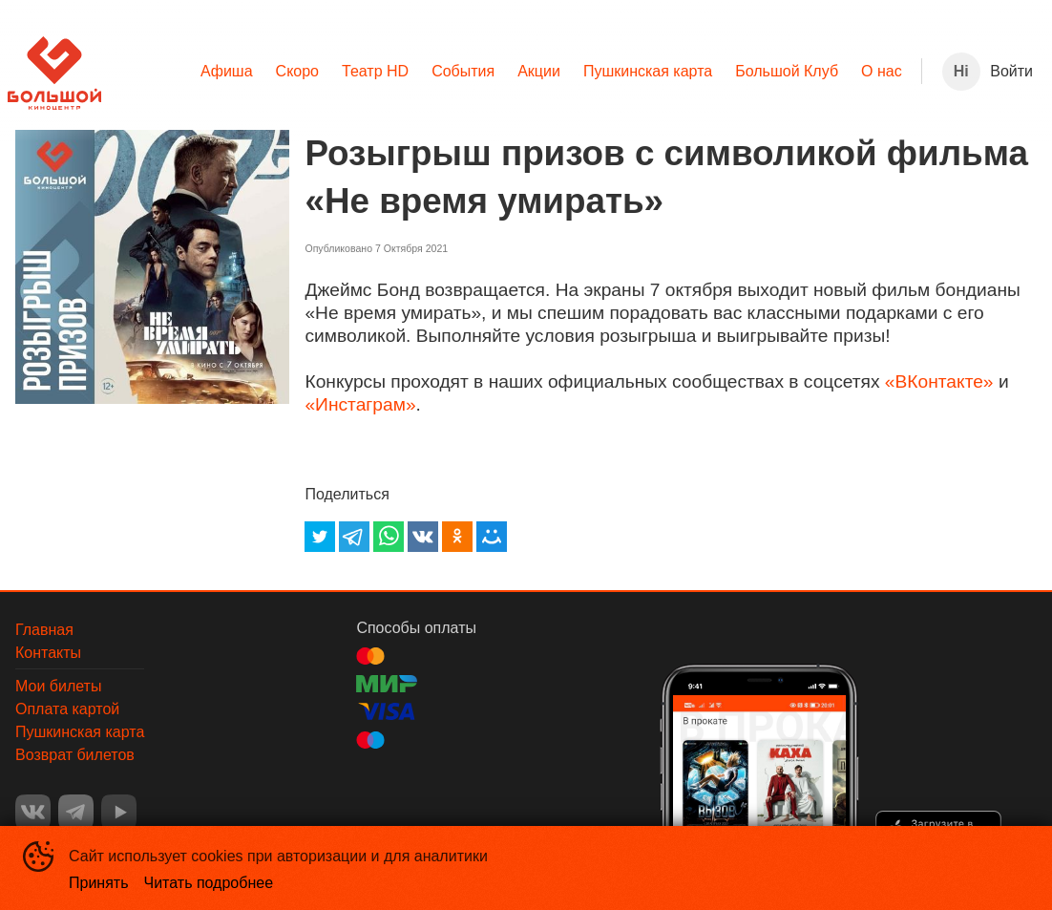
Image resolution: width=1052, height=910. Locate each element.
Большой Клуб (786, 71)
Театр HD (375, 71)
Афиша (226, 71)
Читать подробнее (209, 883)
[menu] (511, 71)
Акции (538, 71)
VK (33, 812)
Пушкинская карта (647, 71)
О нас (881, 71)
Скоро (297, 71)
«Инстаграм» (360, 404)
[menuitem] (226, 71)
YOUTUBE (119, 812)
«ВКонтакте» (939, 381)
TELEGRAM (76, 812)
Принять (99, 883)
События (462, 71)
